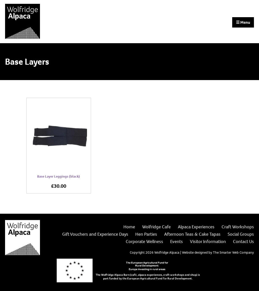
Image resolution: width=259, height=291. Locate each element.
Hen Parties (146, 234)
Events (176, 241)
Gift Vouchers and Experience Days (95, 234)
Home (129, 227)
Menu (243, 22)
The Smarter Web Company (233, 252)
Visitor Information (208, 241)
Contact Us (243, 241)
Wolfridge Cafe (156, 227)
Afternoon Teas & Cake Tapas (192, 234)
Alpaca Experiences (196, 227)
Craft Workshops (238, 227)
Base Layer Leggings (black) (58, 176)
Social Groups (241, 234)
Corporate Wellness (144, 241)
